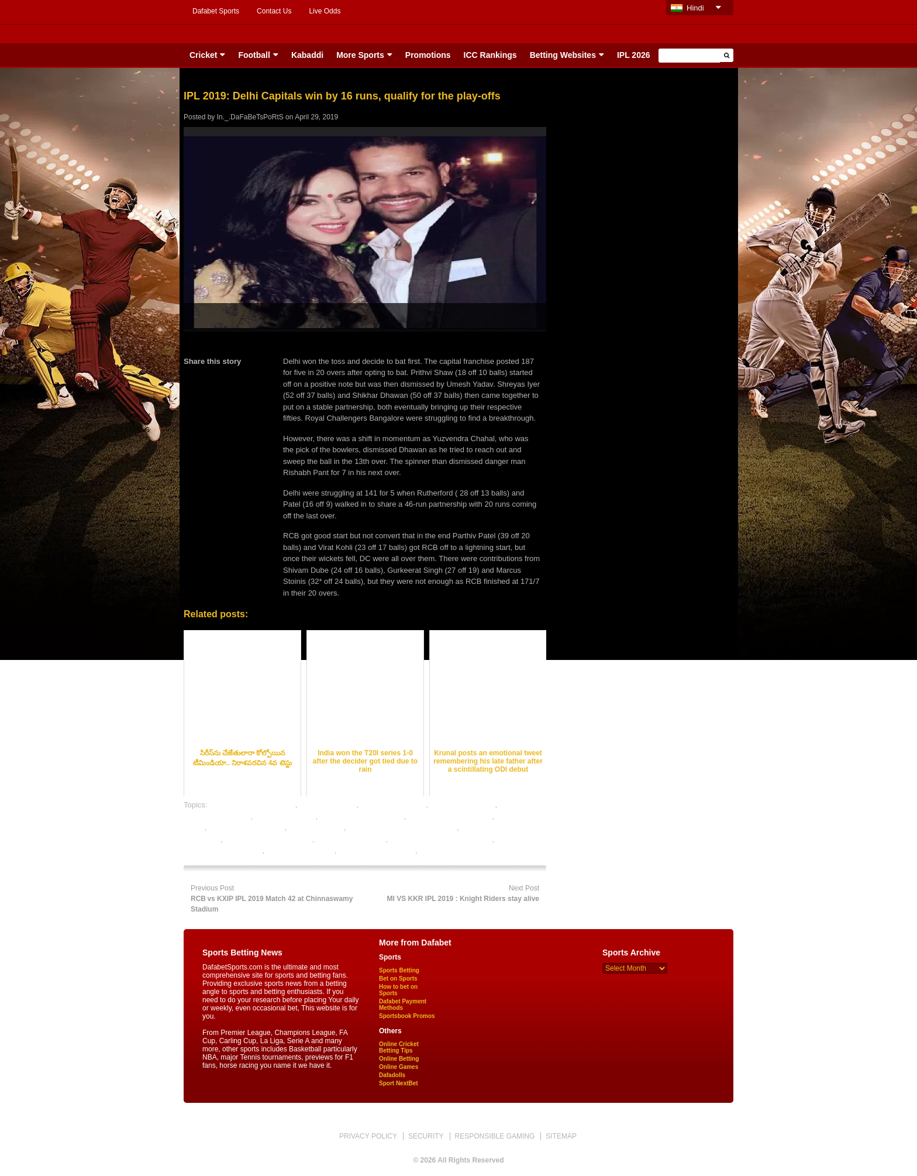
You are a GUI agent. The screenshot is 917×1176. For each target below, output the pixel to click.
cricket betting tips (284, 816)
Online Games (398, 1067)
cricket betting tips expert (362, 816)
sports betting (442, 850)
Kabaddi (307, 55)
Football (254, 55)
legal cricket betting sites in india (402, 827)
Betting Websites (563, 55)
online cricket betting (351, 839)
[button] (726, 55)
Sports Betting (399, 970)
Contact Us (274, 11)
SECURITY (426, 1136)
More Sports (360, 55)
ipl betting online (316, 827)
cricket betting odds (393, 804)
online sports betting (301, 850)
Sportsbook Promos (407, 1016)
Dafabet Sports (215, 11)
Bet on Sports (398, 978)
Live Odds (324, 11)
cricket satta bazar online (450, 816)
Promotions (428, 55)
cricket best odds (328, 804)
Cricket (203, 55)
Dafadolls (392, 1075)
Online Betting (399, 1058)
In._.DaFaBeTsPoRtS (250, 117)
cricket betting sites (462, 804)
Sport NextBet (398, 1083)
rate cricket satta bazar (377, 850)
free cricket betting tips (247, 827)
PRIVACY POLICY (368, 1136)
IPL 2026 (633, 55)
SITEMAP (561, 1136)
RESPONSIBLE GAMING (495, 1136)
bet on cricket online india (252, 804)
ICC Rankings (490, 55)
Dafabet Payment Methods (402, 1004)
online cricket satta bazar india (441, 839)
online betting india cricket (268, 839)
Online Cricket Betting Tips (399, 1047)
